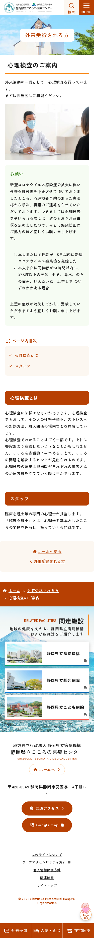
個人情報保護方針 (46, 869)
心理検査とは (26, 355)
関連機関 (47, 877)
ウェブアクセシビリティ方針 (47, 862)
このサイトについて (47, 854)
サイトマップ (47, 885)
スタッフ (22, 365)
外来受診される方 (49, 561)
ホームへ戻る (50, 551)
